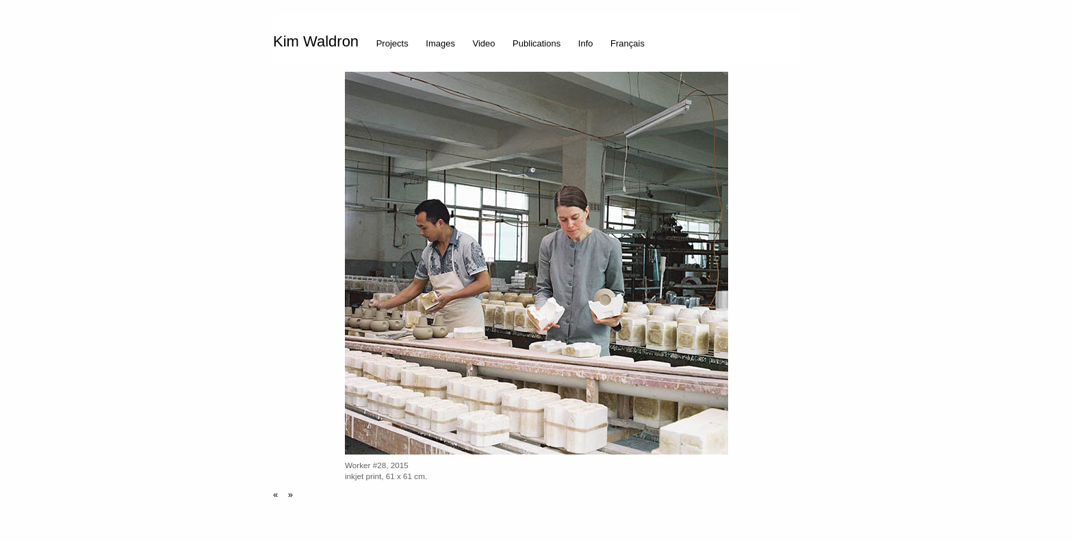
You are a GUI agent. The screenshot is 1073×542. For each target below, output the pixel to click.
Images (440, 43)
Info (585, 43)
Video (484, 43)
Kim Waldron (316, 41)
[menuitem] (319, 39)
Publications (536, 43)
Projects (392, 43)
